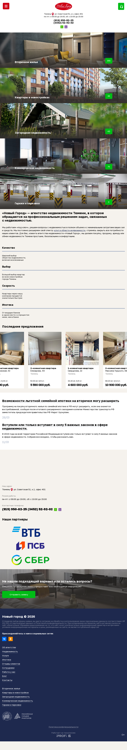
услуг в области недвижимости (69, 230)
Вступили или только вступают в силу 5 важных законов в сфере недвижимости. (55, 426)
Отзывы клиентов (11, 663)
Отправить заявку (19, 594)
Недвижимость (10, 651)
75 (109, 166)
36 (109, 96)
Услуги (5, 655)
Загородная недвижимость (16, 696)
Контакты (7, 680)
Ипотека (6, 659)
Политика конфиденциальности (63, 727)
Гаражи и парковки (11, 705)
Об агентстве (9, 647)
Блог (4, 676)
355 (108, 60)
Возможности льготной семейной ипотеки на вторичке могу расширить (60, 401)
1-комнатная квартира (80, 368)
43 (108, 131)
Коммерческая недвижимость (17, 700)
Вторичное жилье (11, 688)
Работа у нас (8, 672)
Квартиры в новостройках (15, 692)
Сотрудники (8, 668)
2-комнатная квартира (43, 368)
